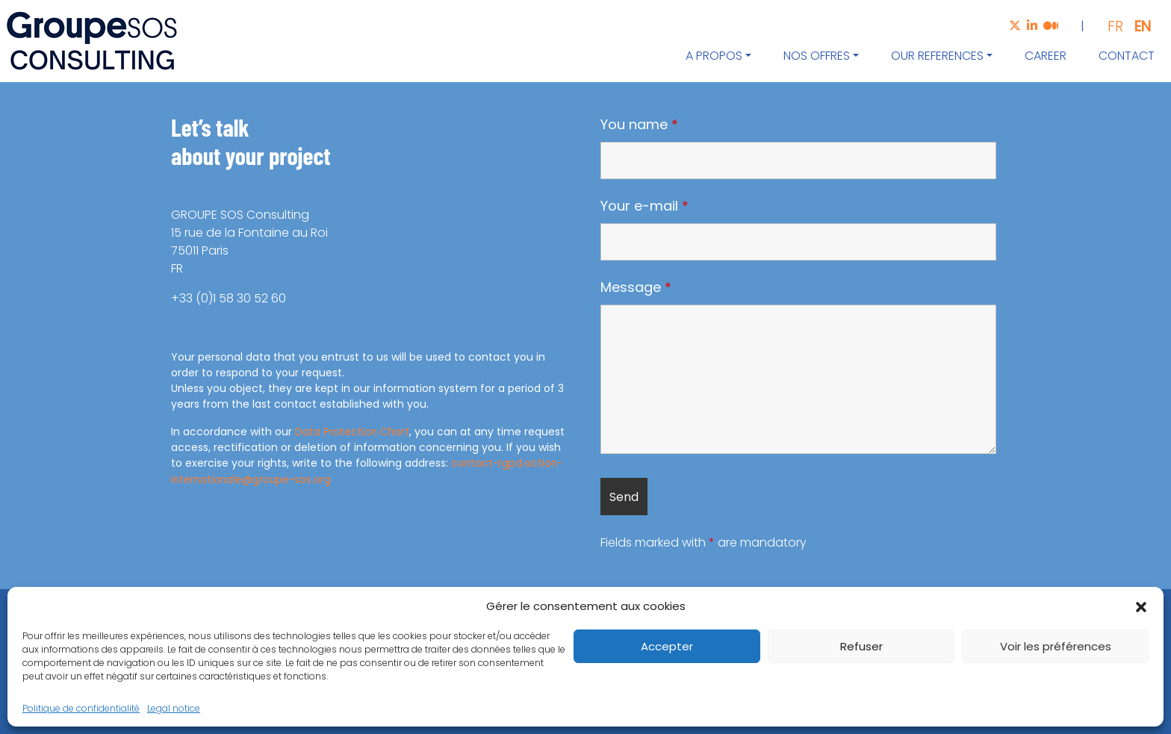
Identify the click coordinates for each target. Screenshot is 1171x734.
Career (1045, 55)
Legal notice (173, 708)
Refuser (861, 646)
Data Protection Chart (353, 431)
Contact (1127, 55)
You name (639, 124)
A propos (714, 55)
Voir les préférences (1055, 646)
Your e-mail (644, 206)
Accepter (667, 646)
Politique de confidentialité (81, 708)
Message (635, 287)
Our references (937, 55)
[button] (1141, 606)
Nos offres (816, 55)
